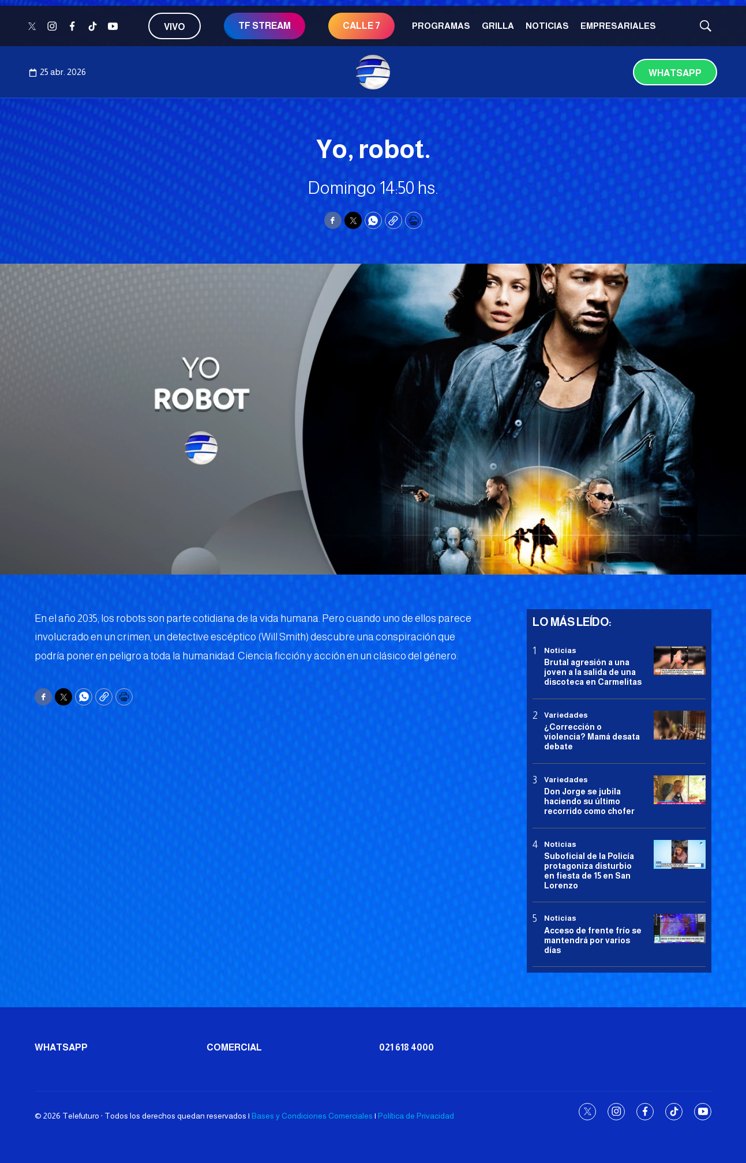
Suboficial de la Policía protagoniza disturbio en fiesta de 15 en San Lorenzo (589, 870)
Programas (441, 26)
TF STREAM (264, 26)
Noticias (547, 26)
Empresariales (618, 26)
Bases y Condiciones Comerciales (312, 1115)
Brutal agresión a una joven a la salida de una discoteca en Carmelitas (593, 672)
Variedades (566, 715)
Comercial (234, 1047)
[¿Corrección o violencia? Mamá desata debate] (680, 725)
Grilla (498, 26)
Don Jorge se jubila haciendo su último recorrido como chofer (589, 801)
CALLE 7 (361, 26)
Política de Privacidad (416, 1115)
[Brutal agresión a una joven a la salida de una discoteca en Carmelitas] (680, 661)
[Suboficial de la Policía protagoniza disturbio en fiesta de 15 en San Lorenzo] (680, 854)
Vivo (174, 27)
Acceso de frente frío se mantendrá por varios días (593, 940)
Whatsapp (675, 73)
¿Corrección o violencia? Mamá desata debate (592, 736)
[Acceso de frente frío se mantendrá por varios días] (680, 928)
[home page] (373, 72)
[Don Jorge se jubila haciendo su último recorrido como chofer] (680, 790)
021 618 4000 (406, 1047)
